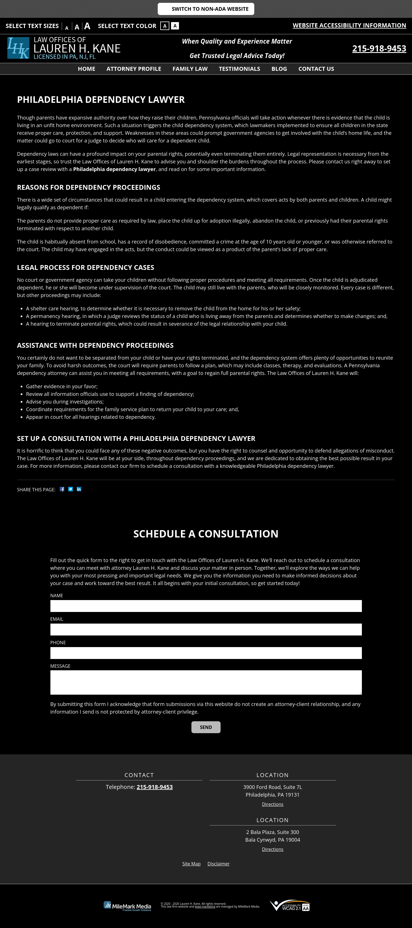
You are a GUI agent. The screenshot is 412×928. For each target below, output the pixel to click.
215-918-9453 (379, 48)
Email (56, 619)
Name (56, 596)
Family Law (190, 68)
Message (60, 666)
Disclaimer (219, 864)
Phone (58, 643)
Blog (279, 68)
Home (86, 68)
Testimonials (239, 68)
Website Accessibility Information (349, 25)
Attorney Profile (133, 68)
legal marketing (205, 906)
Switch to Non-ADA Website (210, 8)
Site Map (191, 864)
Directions (272, 804)
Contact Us (316, 68)
